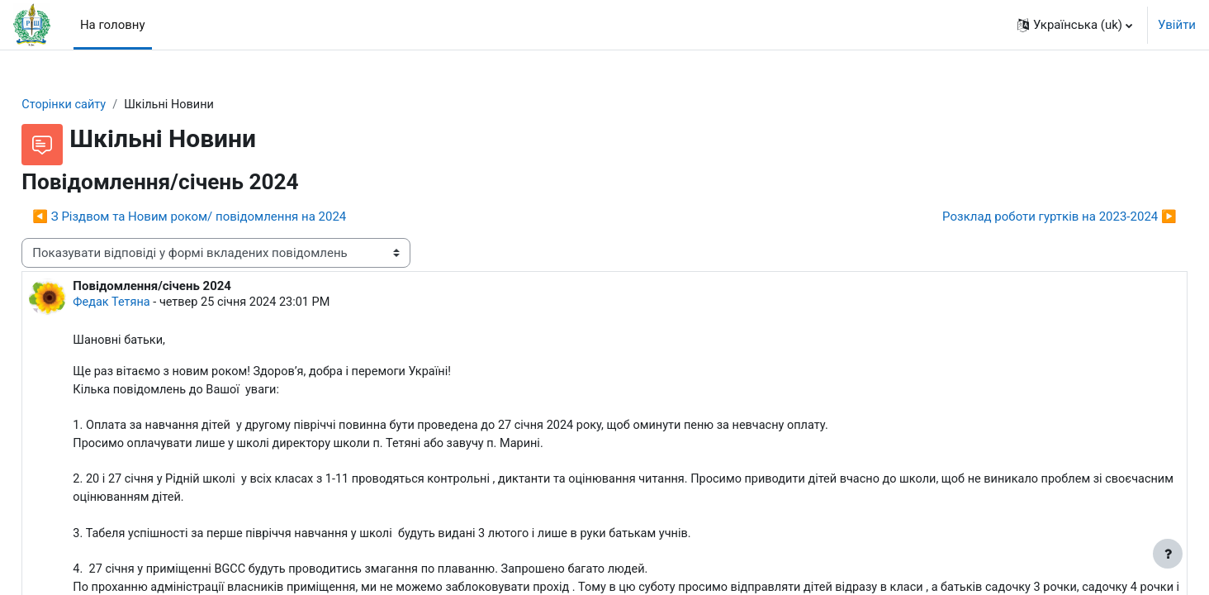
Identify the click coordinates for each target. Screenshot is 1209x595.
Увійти (1177, 24)
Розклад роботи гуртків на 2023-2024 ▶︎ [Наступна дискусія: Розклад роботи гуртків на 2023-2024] (1022, 217)
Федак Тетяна (150, 304)
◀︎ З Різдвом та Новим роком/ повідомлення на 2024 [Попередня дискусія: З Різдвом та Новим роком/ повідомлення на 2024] (226, 217)
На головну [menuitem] (112, 24)
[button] (1075, 25)
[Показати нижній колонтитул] (1168, 554)
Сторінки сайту (102, 105)
